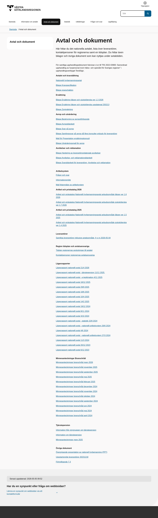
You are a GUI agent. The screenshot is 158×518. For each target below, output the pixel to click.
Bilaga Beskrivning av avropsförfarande (72, 119)
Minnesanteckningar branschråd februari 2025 (75, 382)
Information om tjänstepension (69, 435)
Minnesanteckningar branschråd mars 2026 (74, 362)
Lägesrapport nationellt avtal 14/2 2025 (72, 302)
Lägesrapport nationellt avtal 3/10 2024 (72, 316)
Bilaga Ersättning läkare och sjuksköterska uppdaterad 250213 (82, 105)
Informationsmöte (63, 180)
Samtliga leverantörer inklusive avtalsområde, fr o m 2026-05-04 (83, 238)
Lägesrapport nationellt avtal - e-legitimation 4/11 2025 (79, 277)
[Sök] (132, 13)
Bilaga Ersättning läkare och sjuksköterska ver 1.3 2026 (79, 100)
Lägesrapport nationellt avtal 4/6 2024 (72, 331)
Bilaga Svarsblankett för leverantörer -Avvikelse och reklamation (83, 163)
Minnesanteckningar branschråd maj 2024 (74, 411)
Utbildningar (80, 22)
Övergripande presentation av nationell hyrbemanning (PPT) (81, 452)
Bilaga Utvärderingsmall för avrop (70, 143)
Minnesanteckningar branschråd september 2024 (77, 401)
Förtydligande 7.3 (63, 462)
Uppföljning (112, 22)
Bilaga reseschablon (64, 90)
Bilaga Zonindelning (64, 109)
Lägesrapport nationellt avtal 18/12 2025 (73, 282)
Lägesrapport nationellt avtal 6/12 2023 (72, 350)
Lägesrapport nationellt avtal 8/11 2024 (72, 311)
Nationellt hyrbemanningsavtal (69, 80)
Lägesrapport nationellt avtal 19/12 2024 (73, 306)
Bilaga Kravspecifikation (66, 85)
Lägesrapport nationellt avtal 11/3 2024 (72, 340)
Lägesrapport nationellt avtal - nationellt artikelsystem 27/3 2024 (83, 335)
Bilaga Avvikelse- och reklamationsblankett (74, 158)
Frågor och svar (96, 22)
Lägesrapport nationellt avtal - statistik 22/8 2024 (76, 321)
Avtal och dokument (51, 22)
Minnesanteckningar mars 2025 (69, 440)
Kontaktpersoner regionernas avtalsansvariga (75, 255)
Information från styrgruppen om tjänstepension (76, 430)
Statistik (67, 22)
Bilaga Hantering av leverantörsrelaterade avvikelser (78, 153)
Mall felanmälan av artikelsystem (70, 185)
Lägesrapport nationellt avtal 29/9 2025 (72, 287)
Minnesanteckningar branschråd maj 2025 (74, 377)
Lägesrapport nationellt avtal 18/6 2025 (72, 292)
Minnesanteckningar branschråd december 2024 (76, 387)
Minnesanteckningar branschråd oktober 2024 (75, 396)
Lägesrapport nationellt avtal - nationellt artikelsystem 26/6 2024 (83, 326)
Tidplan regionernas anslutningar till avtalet (74, 250)
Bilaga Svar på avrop (65, 129)
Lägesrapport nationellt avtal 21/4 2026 (72, 268)
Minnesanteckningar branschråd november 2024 (76, 391)
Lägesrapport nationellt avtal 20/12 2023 (73, 345)
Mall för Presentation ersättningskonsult (73, 138)
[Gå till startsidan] (24, 8)
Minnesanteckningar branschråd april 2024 (74, 416)
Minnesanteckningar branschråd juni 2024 (74, 406)
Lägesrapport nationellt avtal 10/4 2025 (72, 297)
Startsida (12, 22)
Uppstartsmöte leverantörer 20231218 (72, 457)
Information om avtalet (29, 22)
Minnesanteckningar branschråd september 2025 (77, 372)
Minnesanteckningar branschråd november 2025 (76, 367)
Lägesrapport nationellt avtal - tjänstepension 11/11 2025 (80, 273)
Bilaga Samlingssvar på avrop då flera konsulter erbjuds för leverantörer (86, 134)
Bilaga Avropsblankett (65, 124)
